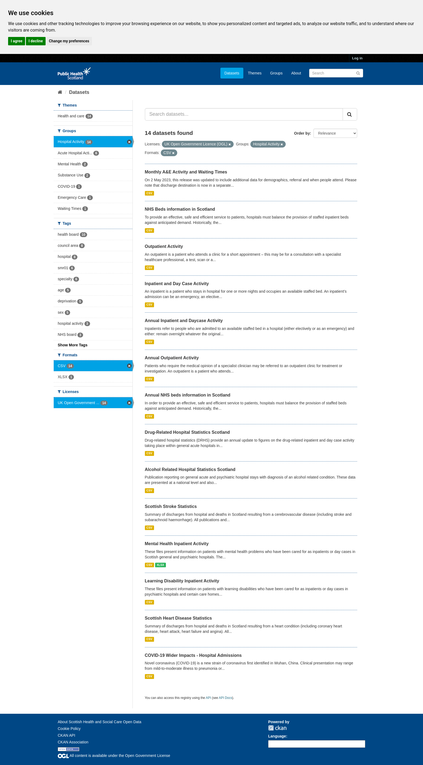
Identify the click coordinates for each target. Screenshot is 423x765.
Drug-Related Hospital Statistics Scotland (187, 432)
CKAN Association (73, 742)
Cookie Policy (69, 728)
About (296, 73)
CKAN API (66, 735)
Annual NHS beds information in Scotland (187, 395)
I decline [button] (36, 41)
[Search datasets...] (244, 114)
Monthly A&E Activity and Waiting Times (186, 172)
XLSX (160, 564)
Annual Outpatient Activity (172, 358)
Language (277, 736)
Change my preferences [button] (69, 41)
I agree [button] (16, 41)
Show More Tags (72, 345)
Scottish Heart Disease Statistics (178, 618)
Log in (357, 58)
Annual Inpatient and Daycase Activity (184, 320)
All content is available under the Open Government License (114, 755)
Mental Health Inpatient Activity (177, 543)
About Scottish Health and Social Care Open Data (99, 722)
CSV (149, 193)
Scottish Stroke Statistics (171, 506)
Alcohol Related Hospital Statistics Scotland (190, 469)
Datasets (231, 73)
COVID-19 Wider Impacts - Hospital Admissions (193, 655)
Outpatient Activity (164, 246)
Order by (302, 133)
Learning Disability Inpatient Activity (182, 581)
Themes (255, 73)
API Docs (225, 698)
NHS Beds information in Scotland (180, 209)
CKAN (277, 728)
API (208, 698)
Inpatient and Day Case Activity (177, 283)
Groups (276, 73)
